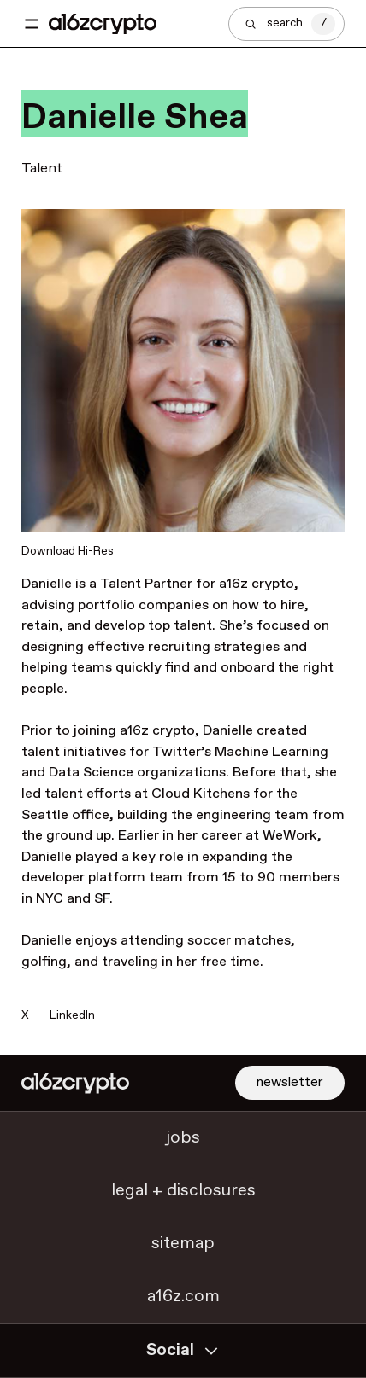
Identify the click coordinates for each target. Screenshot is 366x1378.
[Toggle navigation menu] (31, 24)
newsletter (290, 1082)
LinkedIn (72, 1015)
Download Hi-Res (67, 551)
